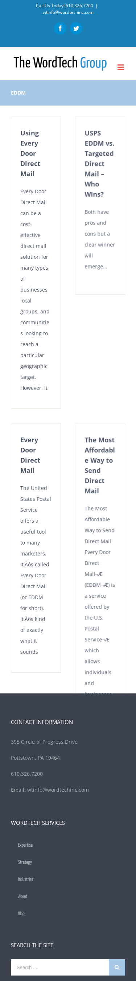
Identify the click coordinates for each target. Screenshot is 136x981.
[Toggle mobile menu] (121, 67)
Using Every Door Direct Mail (30, 153)
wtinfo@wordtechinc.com (68, 12)
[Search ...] (60, 943)
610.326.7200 (79, 6)
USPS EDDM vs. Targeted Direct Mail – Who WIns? (96, 170)
